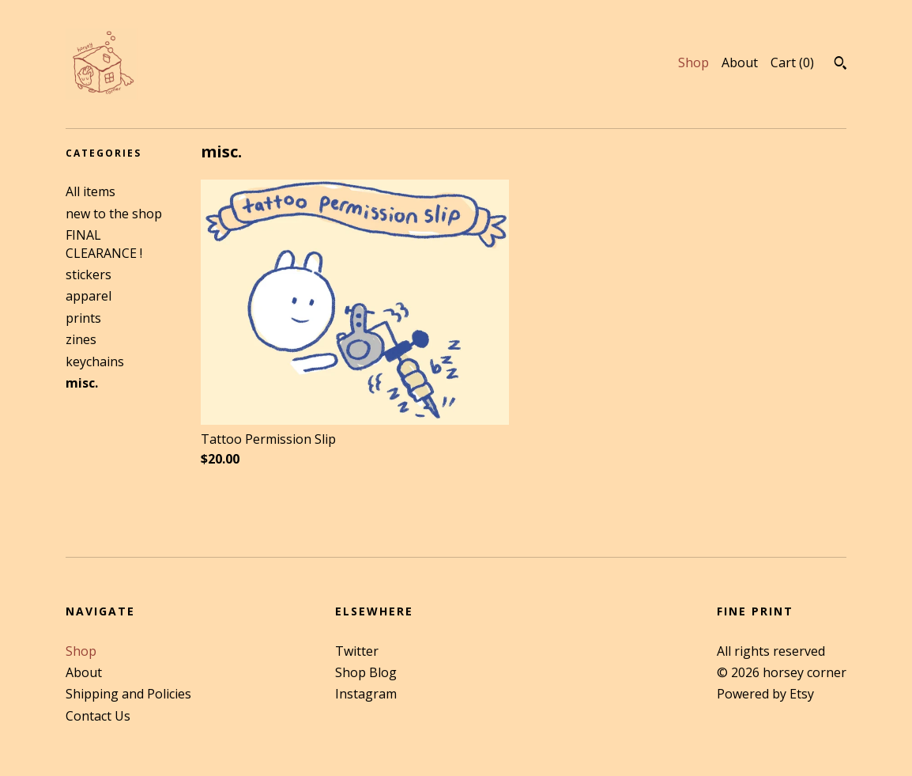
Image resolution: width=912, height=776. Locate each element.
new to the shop (114, 213)
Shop (693, 62)
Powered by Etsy (765, 693)
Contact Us (98, 716)
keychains (95, 361)
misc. (82, 383)
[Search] (840, 65)
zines (81, 339)
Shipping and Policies (128, 693)
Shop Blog (366, 672)
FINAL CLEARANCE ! (104, 243)
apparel (88, 296)
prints (83, 318)
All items (90, 191)
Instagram (366, 693)
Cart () (792, 62)
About (740, 62)
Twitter (357, 651)
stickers (88, 274)
